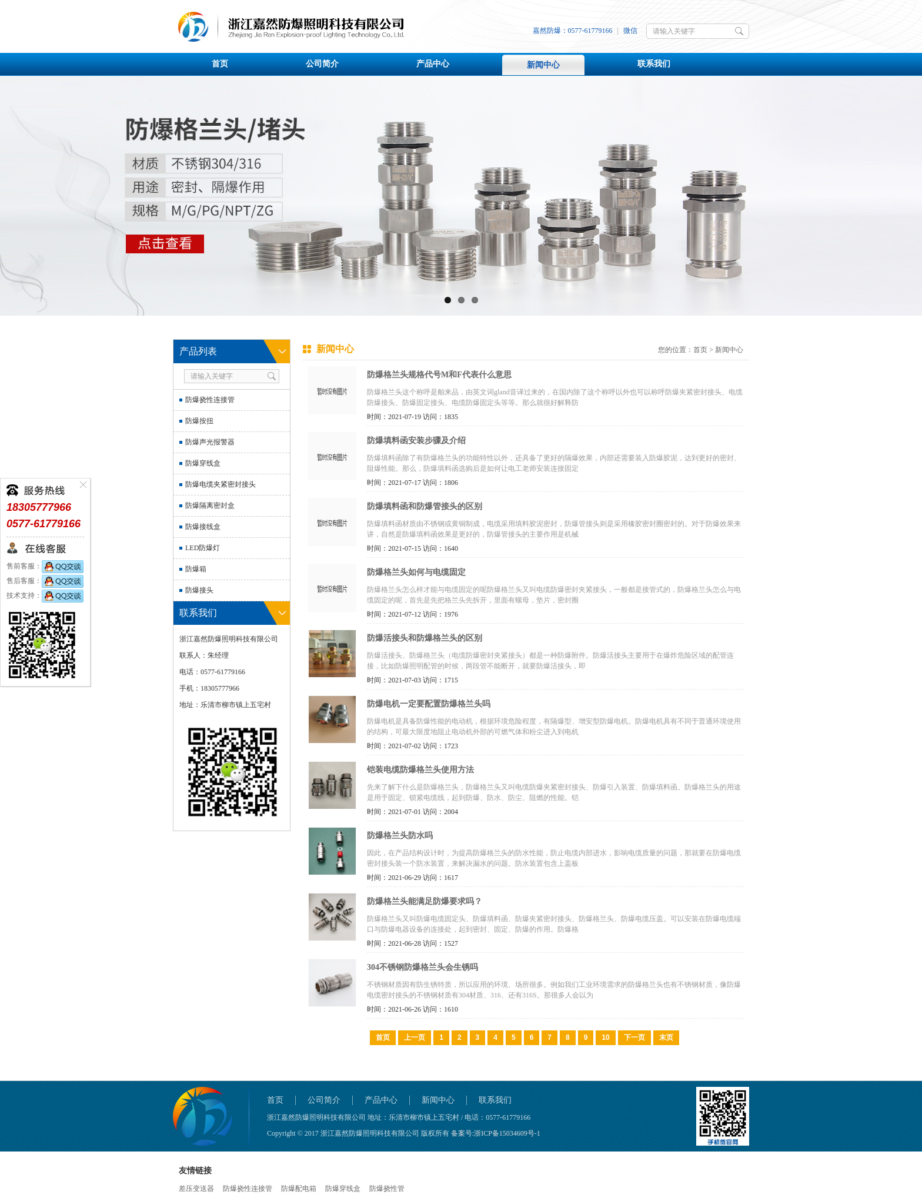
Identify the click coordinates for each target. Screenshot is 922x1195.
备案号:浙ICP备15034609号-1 (495, 1133)
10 (605, 1037)
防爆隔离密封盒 (210, 505)
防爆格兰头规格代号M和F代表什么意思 (439, 374)
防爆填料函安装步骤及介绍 (416, 440)
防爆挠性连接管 (210, 400)
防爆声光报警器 (210, 442)
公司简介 (322, 63)
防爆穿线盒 (203, 463)
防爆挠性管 (387, 1188)
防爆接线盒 (203, 527)
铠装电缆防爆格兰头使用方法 (420, 769)
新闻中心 (543, 65)
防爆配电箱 (298, 1188)
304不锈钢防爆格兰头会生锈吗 (422, 967)
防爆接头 (199, 590)
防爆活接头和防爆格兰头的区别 (424, 638)
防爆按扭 (199, 421)
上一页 (414, 1037)
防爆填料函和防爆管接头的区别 (424, 506)
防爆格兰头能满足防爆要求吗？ (424, 901)
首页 (220, 63)
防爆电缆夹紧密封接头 (220, 484)
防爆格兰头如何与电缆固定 (416, 572)
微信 (630, 30)
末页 (666, 1037)
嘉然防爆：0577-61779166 (573, 30)
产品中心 (432, 63)
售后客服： (44, 581)
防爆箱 (195, 569)
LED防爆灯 (202, 548)
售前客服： (44, 566)
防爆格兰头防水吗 (400, 835)
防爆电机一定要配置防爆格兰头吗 (428, 703)
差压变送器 (196, 1188)
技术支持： (44, 595)
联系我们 (653, 63)
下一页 (634, 1037)
